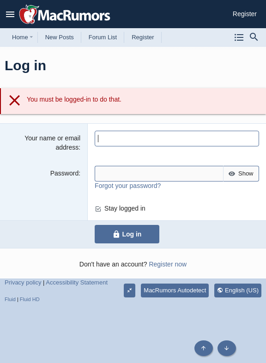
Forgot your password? (128, 185)
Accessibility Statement (77, 282)
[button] (10, 14)
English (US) (238, 290)
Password (64, 173)
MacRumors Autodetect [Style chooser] (175, 290)
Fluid (10, 299)
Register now (168, 264)
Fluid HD (30, 299)
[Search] (254, 37)
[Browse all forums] (239, 37)
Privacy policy (23, 282)
